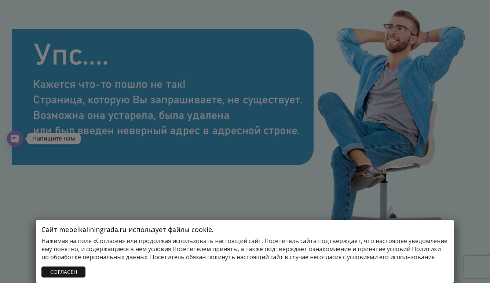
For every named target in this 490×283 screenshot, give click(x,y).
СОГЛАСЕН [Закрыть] (63, 271)
